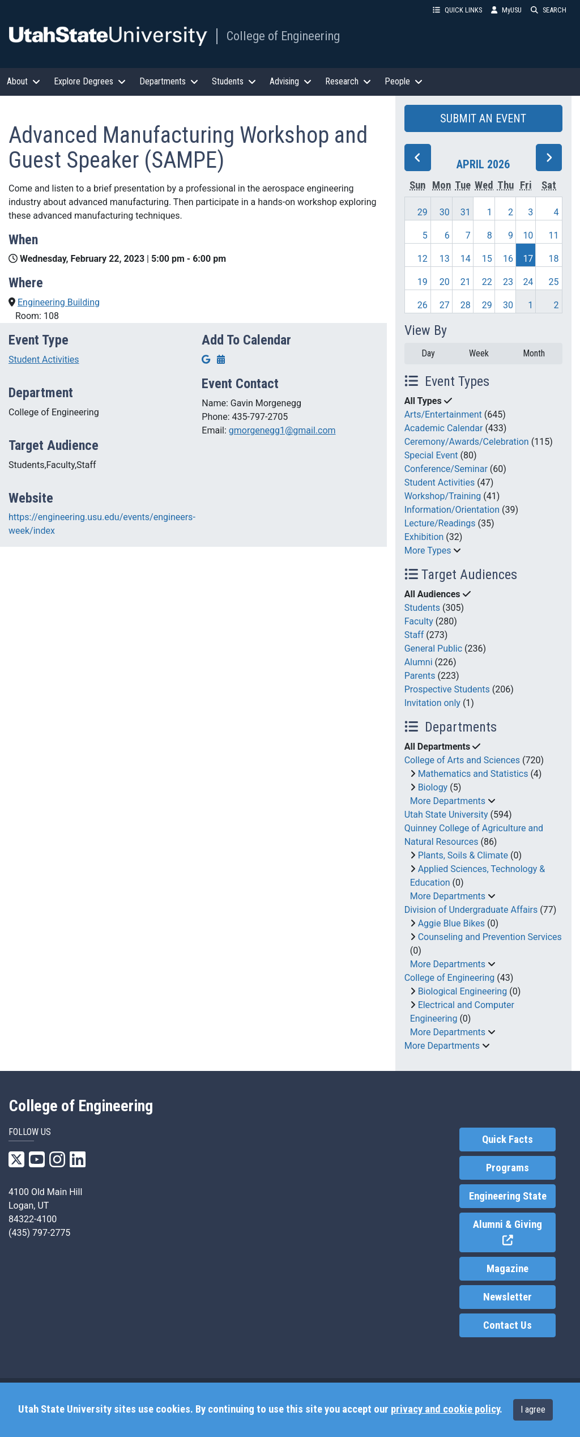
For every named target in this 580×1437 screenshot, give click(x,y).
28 (465, 305)
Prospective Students (447, 689)
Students (422, 607)
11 (554, 235)
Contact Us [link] (507, 1325)
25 (554, 282)
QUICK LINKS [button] (457, 10)
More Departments (447, 801)
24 (528, 282)
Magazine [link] (507, 1268)
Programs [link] (507, 1168)
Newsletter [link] (507, 1297)
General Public (433, 648)
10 (528, 235)
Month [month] (534, 353)
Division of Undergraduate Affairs (471, 909)
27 (445, 305)
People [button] (404, 81)
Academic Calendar (443, 428)
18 (554, 258)
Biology (433, 787)
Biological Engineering (463, 991)
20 (445, 282)
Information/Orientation (452, 509)
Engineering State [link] (508, 1196)
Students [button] (234, 81)
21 (465, 282)
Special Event (431, 455)
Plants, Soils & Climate (463, 855)
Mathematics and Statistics (473, 773)
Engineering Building (59, 302)
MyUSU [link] (506, 10)
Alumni (418, 662)
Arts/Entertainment (443, 414)
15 (487, 258)
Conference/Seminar (446, 469)
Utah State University (446, 814)
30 (445, 212)
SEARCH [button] (548, 10)
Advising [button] (291, 81)
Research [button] (348, 81)
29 (422, 212)
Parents (420, 675)
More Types (427, 550)
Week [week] (479, 353)
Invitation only (432, 703)
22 (487, 282)
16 (508, 258)
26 (422, 305)
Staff (414, 635)
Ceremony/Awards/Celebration (466, 441)
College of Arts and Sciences (462, 760)
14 (465, 258)
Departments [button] (168, 81)
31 (465, 212)
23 (508, 282)
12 (422, 258)
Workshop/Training (442, 496)
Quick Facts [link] (507, 1139)
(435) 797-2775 (39, 1232)
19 (422, 282)
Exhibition (424, 537)
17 (528, 258)
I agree (533, 1409)
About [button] (23, 81)
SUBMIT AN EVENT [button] (483, 118)
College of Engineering (283, 35)
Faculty (418, 621)
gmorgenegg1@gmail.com (282, 430)
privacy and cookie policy (445, 1409)
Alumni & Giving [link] (514, 1232)
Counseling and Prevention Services (490, 937)
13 (445, 258)
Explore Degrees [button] (90, 81)
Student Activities (43, 359)
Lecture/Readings (440, 523)
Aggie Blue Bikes (451, 923)
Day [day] (428, 353)
